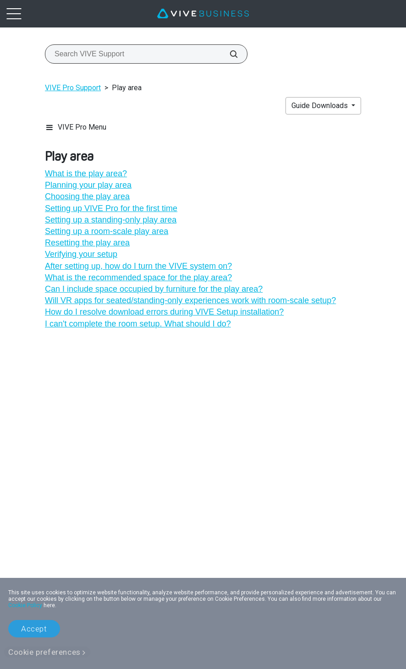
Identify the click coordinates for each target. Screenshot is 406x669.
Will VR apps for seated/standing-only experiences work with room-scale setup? (190, 300)
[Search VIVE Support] (228, 54)
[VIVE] (203, 14)
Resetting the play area (87, 242)
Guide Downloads (320, 105)
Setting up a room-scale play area (106, 231)
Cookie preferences (44, 652)
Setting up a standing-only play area (110, 219)
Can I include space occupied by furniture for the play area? (154, 289)
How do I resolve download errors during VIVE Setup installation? (164, 311)
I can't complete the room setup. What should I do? (138, 323)
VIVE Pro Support (73, 87)
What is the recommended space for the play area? (138, 277)
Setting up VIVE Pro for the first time (111, 208)
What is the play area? (86, 173)
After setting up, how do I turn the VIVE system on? (138, 266)
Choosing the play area (87, 196)
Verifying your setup (81, 254)
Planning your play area (88, 185)
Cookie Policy (25, 605)
